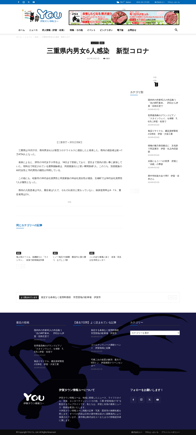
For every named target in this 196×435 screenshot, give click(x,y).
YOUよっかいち (174, 2)
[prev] (170, 297)
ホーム (21, 30)
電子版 (120, 30)
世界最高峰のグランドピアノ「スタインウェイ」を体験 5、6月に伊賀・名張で (163, 118)
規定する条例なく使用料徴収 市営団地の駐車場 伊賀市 (71, 297)
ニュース (33, 30)
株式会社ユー (160, 2)
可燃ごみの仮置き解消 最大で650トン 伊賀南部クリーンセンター (107, 362)
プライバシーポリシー (170, 432)
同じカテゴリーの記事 (29, 225)
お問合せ (132, 30)
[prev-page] (18, 266)
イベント (91, 30)
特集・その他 (76, 30)
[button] (176, 30)
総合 (37, 37)
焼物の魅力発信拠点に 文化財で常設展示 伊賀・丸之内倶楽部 (163, 148)
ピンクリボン (106, 30)
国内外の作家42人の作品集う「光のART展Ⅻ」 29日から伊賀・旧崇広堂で (163, 103)
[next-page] (23, 266)
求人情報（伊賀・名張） (54, 30)
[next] (175, 297)
